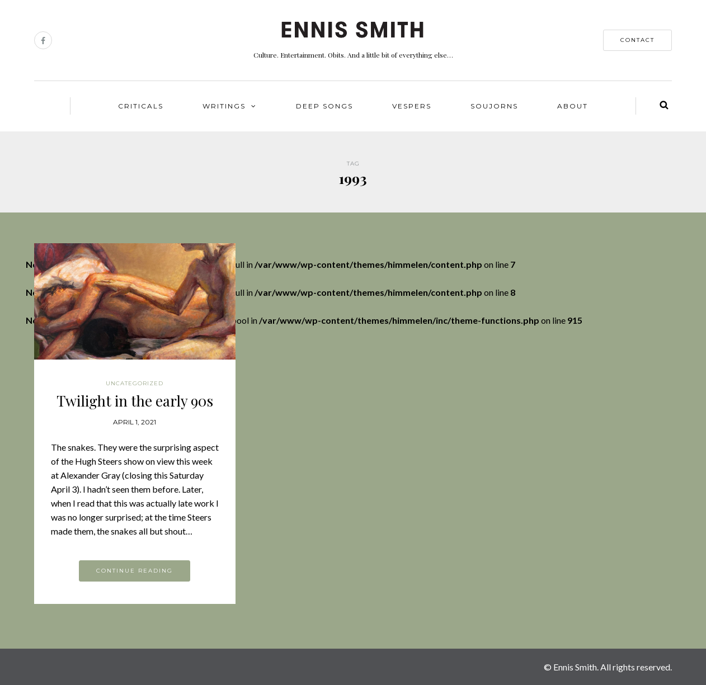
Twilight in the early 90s (135, 400)
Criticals (140, 106)
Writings (224, 106)
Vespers (411, 106)
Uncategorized (134, 383)
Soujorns (494, 106)
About (572, 106)
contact (637, 40)
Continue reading (134, 570)
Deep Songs (324, 106)
